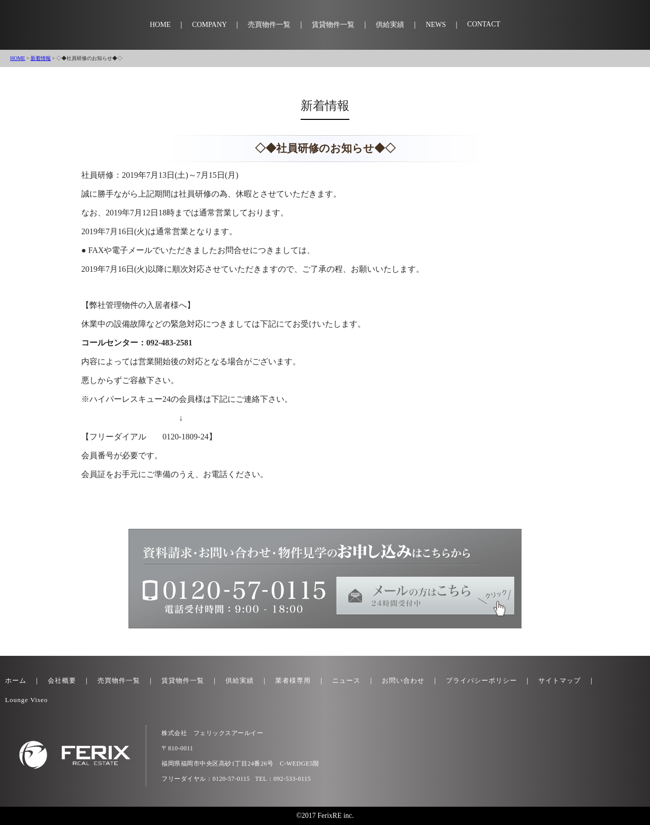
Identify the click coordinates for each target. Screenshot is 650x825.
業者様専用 (293, 680)
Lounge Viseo (26, 700)
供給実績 (390, 24)
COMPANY (209, 24)
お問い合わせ (403, 680)
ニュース (346, 680)
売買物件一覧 (269, 24)
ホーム (15, 680)
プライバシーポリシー (481, 680)
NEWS (436, 24)
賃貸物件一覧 (333, 24)
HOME (160, 24)
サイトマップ (559, 680)
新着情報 (40, 58)
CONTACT (483, 24)
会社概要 (62, 680)
